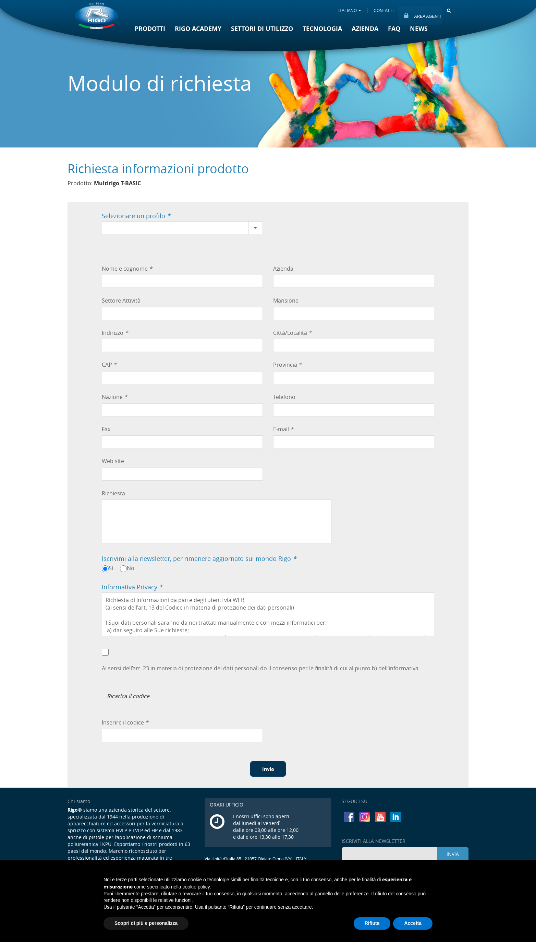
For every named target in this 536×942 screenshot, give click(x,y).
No (130, 568)
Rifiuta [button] (372, 923)
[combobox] (182, 227)
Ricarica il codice (128, 696)
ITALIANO (349, 10)
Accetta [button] (413, 923)
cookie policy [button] (196, 887)
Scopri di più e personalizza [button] (146, 923)
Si (111, 568)
